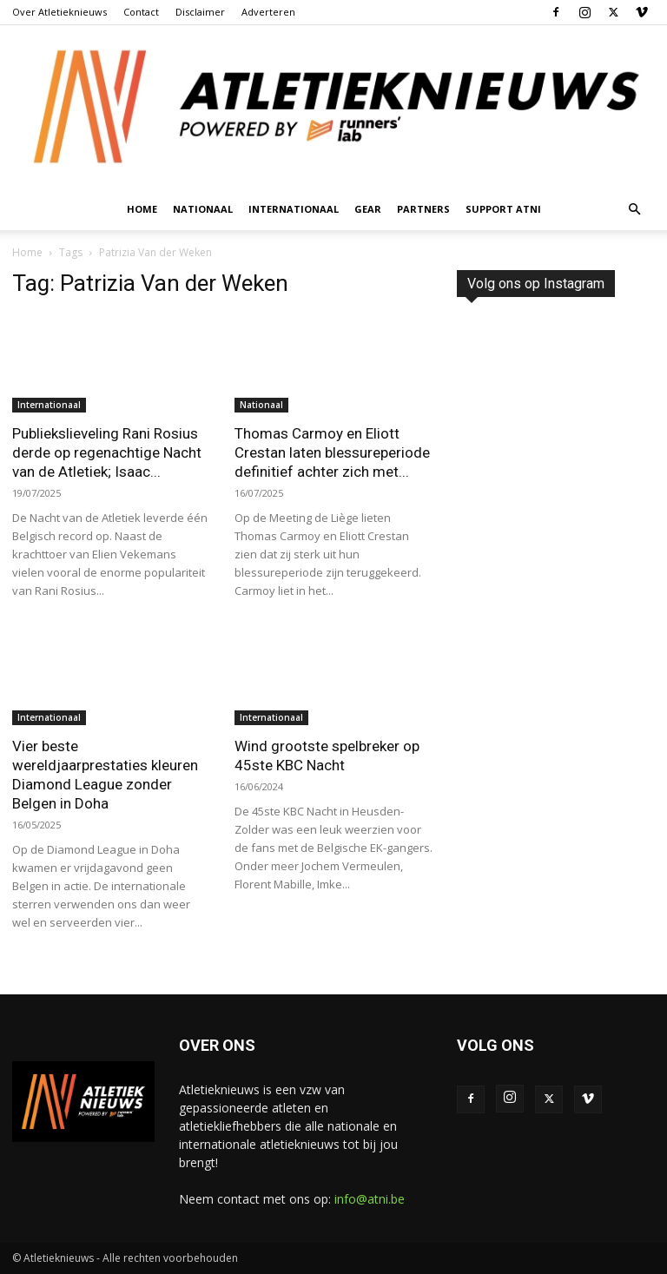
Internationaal (293, 208)
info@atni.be (369, 1199)
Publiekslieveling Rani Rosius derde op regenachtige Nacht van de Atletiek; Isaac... (106, 452)
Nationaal (203, 208)
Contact (141, 11)
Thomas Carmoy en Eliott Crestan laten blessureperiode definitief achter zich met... (332, 452)
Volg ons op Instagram (535, 283)
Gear (367, 208)
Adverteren (268, 11)
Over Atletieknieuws (59, 11)
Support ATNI (503, 208)
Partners (423, 208)
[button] (634, 209)
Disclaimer (200, 11)
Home (142, 208)
